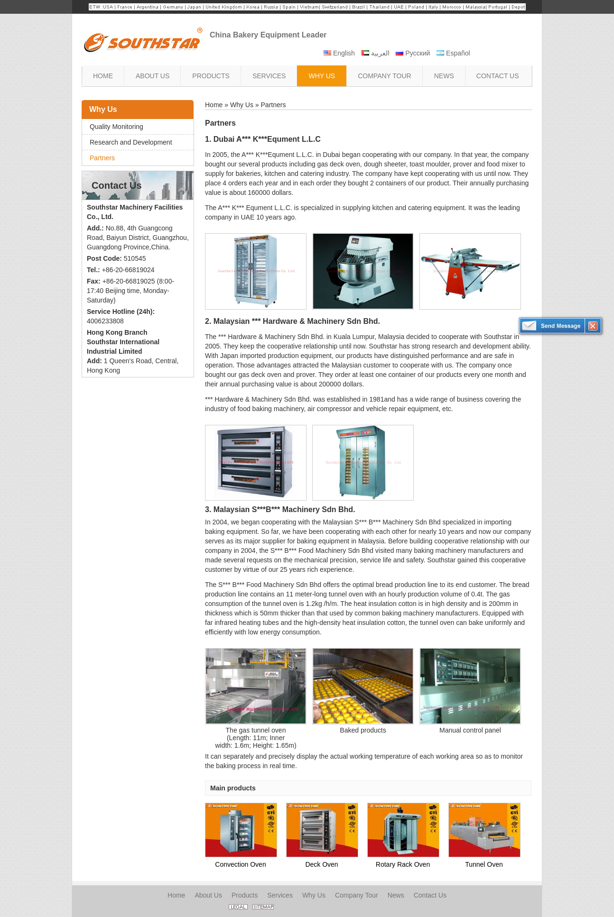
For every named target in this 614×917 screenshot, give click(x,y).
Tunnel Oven (484, 864)
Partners (102, 158)
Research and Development (131, 142)
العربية (376, 53)
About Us (208, 895)
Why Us (103, 109)
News (396, 895)
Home (214, 105)
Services (280, 895)
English (339, 53)
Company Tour (356, 895)
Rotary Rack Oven (403, 864)
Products (245, 895)
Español (453, 53)
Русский (413, 53)
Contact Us (117, 185)
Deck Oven (321, 864)
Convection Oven (240, 864)
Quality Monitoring (116, 126)
